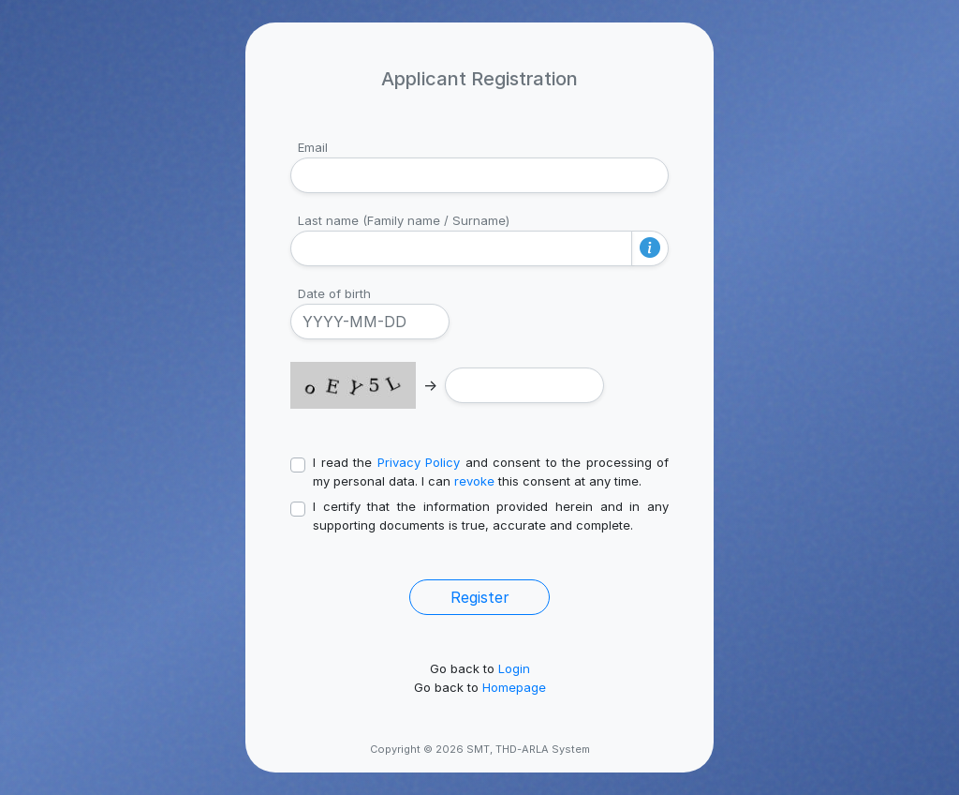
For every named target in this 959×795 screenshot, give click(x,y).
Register (479, 597)
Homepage (514, 687)
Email (313, 147)
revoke (474, 480)
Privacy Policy (419, 462)
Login (514, 668)
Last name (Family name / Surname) (403, 220)
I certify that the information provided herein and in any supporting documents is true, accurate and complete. (491, 515)
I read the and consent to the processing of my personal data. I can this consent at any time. (491, 471)
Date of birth (334, 293)
